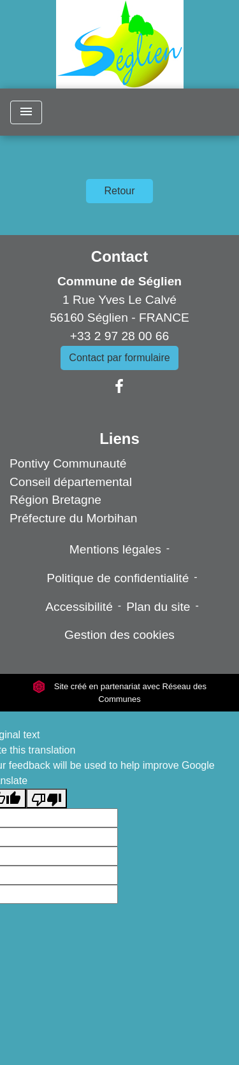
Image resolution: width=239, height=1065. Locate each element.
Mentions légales (115, 549)
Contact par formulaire (119, 357)
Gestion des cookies (119, 634)
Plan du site (158, 606)
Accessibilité (79, 606)
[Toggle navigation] (26, 112)
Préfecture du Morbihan (74, 518)
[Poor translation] (46, 798)
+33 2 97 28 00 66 (119, 336)
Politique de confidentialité (118, 578)
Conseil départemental (71, 482)
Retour (119, 190)
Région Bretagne (55, 499)
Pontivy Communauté (68, 463)
